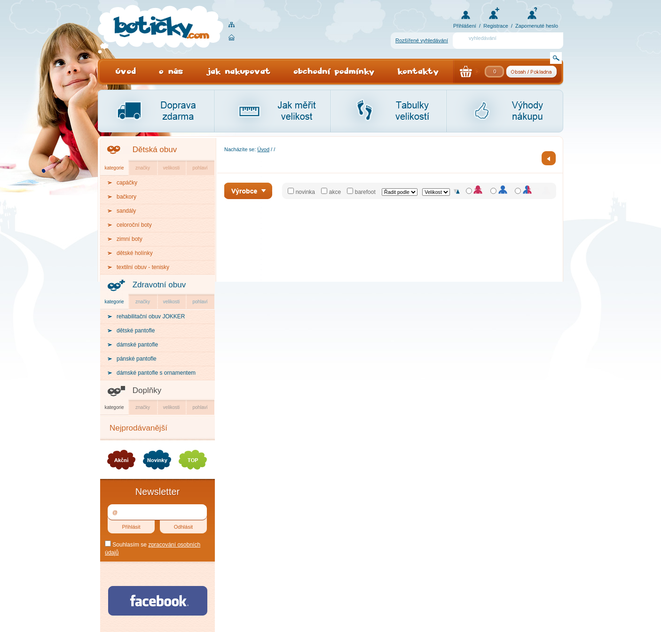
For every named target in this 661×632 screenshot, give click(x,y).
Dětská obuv (155, 149)
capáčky (127, 182)
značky (142, 167)
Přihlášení (464, 26)
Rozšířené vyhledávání (421, 40)
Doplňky (147, 390)
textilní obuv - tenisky (143, 267)
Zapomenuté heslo (536, 26)
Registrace (495, 26)
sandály (126, 211)
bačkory (126, 196)
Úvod (263, 149)
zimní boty (129, 239)
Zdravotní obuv (159, 284)
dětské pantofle (136, 330)
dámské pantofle (137, 344)
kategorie (114, 167)
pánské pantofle (137, 358)
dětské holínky (135, 253)
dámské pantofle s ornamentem (156, 373)
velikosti (171, 167)
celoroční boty (134, 225)
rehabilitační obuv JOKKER (151, 316)
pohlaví (199, 167)
